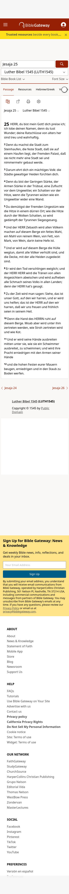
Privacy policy (17, 717)
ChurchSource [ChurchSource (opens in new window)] (16, 772)
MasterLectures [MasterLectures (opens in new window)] (17, 808)
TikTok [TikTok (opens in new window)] (11, 842)
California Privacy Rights (25, 722)
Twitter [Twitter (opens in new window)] (12, 847)
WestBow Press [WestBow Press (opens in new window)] (17, 797)
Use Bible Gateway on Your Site (28, 701)
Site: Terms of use (19, 737)
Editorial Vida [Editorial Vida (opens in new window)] (16, 787)
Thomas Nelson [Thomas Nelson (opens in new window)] (18, 792)
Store (10, 657)
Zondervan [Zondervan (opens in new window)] (14, 802)
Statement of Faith (20, 646)
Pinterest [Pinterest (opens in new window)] (13, 837)
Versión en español (20, 871)
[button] (63, 24)
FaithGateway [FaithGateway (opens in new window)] (16, 761)
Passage (8, 89)
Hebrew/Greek (45, 89)
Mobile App (15, 651)
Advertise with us (19, 706)
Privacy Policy (11, 608)
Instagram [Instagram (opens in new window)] (14, 832)
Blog (10, 662)
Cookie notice (16, 732)
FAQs (10, 691)
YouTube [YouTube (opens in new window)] (13, 852)
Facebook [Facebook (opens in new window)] (13, 826)
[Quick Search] (28, 64)
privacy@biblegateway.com (19, 611)
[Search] (62, 64)
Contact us (14, 711)
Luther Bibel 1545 (24, 401)
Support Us (14, 672)
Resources (24, 89)
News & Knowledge (20, 641)
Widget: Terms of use (21, 742)
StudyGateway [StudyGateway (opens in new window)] (17, 766)
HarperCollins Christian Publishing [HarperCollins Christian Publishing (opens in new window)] (30, 777)
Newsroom (14, 667)
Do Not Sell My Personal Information (34, 727)
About (11, 636)
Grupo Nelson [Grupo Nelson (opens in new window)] (16, 782)
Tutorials (13, 696)
